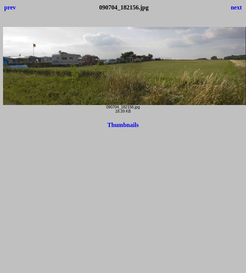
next (236, 7)
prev (10, 7)
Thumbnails (123, 125)
